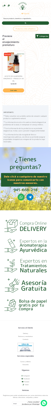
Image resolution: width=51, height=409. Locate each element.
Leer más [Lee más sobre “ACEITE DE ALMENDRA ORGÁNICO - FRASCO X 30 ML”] (13, 90)
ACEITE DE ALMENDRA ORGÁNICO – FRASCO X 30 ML (13, 78)
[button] (42, 36)
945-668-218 (26, 189)
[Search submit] (25, 23)
